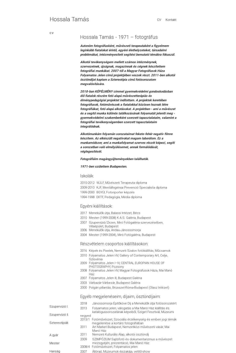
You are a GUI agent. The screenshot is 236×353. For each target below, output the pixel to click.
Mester (54, 343)
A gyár (53, 335)
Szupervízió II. (59, 315)
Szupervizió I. (58, 306)
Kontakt (171, 20)
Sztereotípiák (58, 323)
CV (159, 20)
